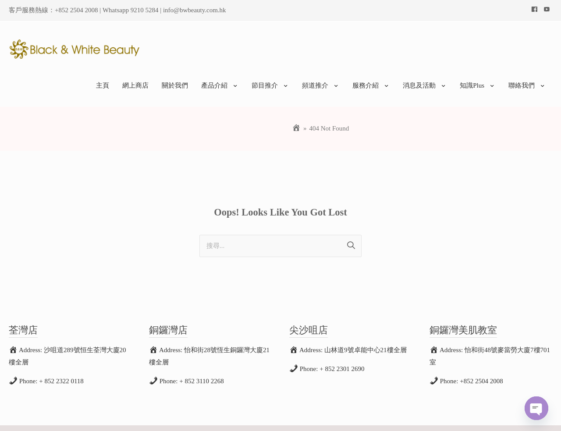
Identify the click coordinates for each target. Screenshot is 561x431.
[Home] (296, 113)
